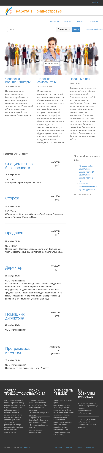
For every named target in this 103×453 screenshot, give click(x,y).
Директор (13, 267)
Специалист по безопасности (19, 166)
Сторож (12, 198)
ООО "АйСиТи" (25, 447)
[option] (51, 64)
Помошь (80, 21)
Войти (95, 2)
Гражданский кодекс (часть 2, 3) (86, 178)
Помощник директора (15, 316)
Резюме (68, 21)
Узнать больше (51, 64)
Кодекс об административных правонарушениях (88, 187)
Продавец (14, 233)
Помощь (79, 447)
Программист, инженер (17, 350)
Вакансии (54, 21)
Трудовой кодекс (86, 166)
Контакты (93, 21)
